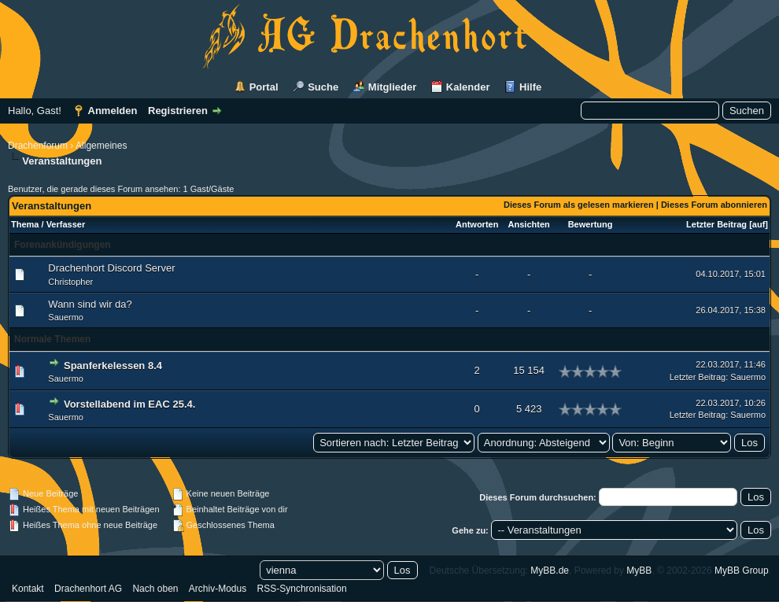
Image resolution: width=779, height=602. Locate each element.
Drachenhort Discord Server (111, 268)
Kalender (468, 87)
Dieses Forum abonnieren (714, 204)
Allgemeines (101, 145)
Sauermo (65, 317)
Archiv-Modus (217, 588)
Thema (25, 224)
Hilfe (530, 87)
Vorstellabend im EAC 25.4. (129, 404)
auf (759, 224)
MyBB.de (549, 570)
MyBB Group (741, 570)
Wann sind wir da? (89, 304)
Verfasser (66, 224)
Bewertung (590, 224)
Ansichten (529, 224)
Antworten (477, 224)
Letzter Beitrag (716, 224)
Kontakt (28, 588)
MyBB (639, 570)
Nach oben (155, 588)
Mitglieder (392, 87)
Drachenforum (38, 145)
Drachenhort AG (88, 588)
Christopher (70, 281)
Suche (323, 87)
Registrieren (178, 110)
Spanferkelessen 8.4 (113, 365)
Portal (264, 87)
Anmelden (113, 110)
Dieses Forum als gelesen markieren (579, 204)
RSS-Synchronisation (302, 588)
